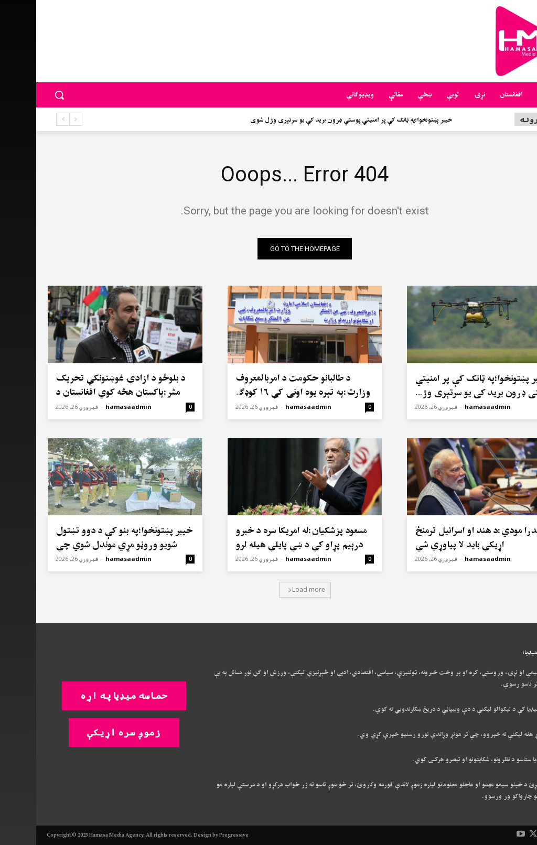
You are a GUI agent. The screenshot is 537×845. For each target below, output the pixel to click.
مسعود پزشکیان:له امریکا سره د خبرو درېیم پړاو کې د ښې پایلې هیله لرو (264, 538)
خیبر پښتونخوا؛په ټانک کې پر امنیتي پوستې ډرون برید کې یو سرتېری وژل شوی (315, 120)
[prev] (39, 119)
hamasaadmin (451, 406)
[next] (26, 119)
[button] (23, 94)
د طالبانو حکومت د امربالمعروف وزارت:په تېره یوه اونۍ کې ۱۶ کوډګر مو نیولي (266, 392)
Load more (270, 589)
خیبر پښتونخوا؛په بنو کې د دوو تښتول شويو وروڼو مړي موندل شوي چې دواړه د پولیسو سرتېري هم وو (87, 545)
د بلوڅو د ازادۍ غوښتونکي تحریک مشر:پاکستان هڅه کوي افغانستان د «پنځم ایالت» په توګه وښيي (84, 392)
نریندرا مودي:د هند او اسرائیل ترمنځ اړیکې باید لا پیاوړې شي (446, 538)
